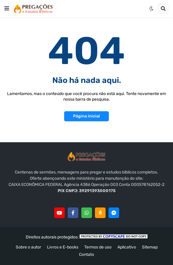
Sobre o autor (28, 247)
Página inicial (86, 116)
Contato (86, 254)
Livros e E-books (62, 247)
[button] (7, 8)
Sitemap (150, 247)
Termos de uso (97, 247)
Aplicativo (126, 247)
